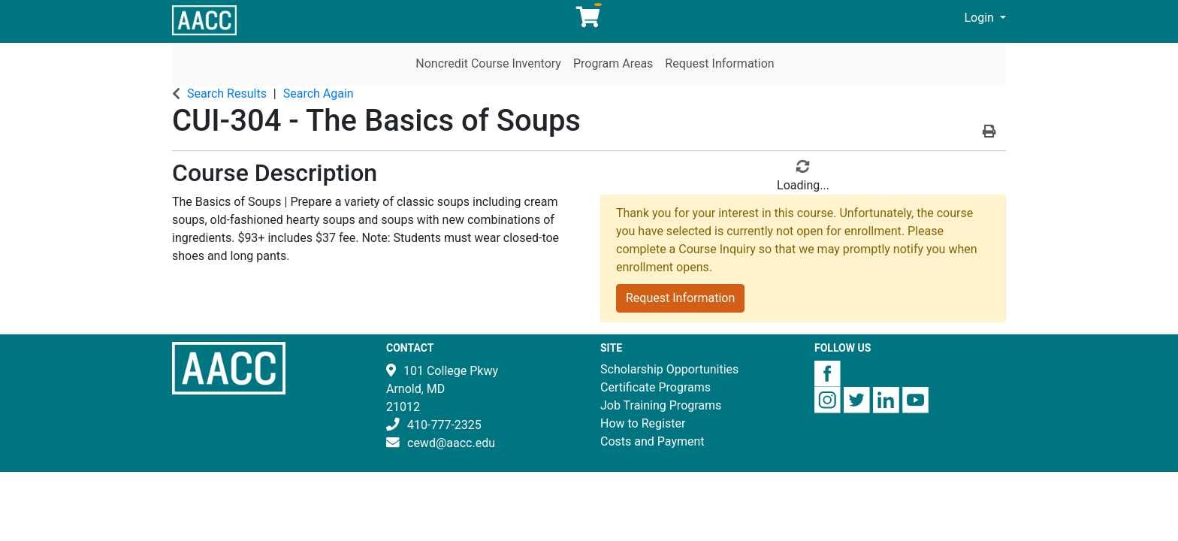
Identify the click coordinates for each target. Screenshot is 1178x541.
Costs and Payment (652, 441)
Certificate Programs (655, 387)
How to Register (642, 423)
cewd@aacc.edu (451, 443)
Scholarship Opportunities (669, 369)
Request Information (719, 63)
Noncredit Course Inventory (488, 63)
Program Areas (613, 63)
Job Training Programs (660, 405)
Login (981, 18)
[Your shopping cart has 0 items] (589, 21)
